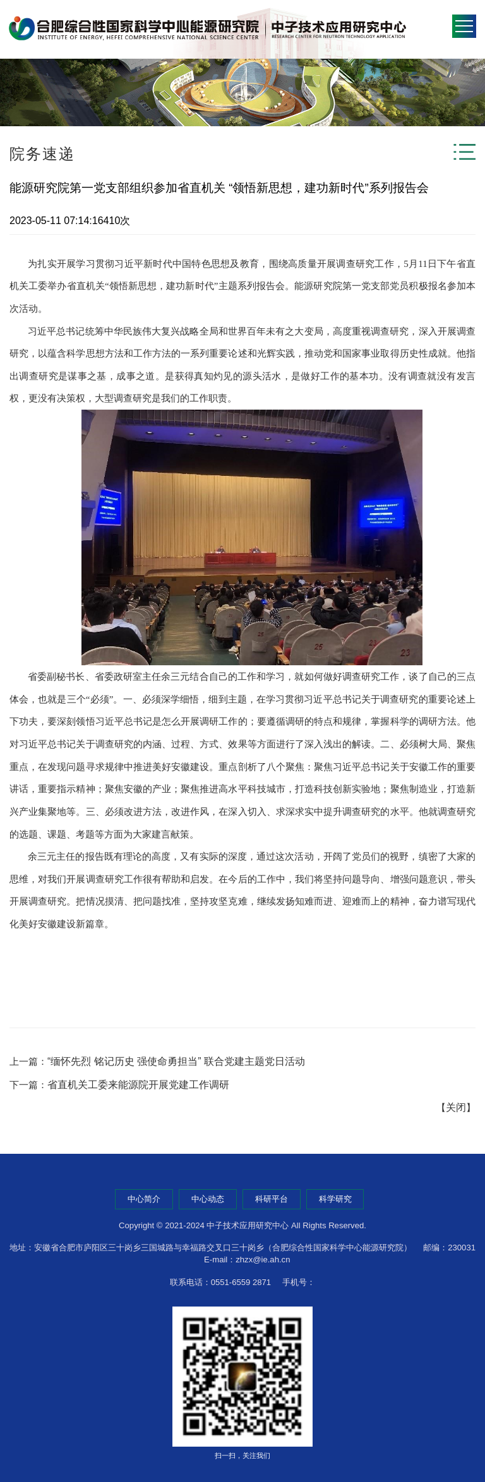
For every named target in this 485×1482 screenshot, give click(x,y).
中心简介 (144, 1199)
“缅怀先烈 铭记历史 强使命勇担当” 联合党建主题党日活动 (176, 1061)
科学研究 (335, 1199)
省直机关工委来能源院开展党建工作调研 (138, 1084)
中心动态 (207, 1199)
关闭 (456, 1107)
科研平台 (271, 1199)
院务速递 (42, 153)
